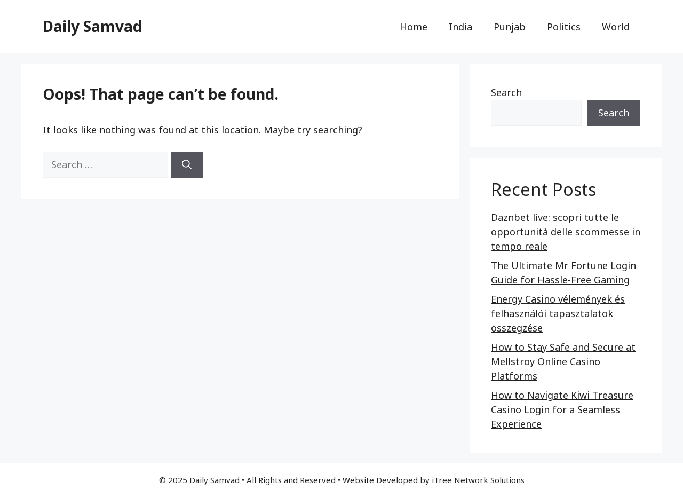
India (460, 26)
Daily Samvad (92, 26)
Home (413, 26)
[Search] (187, 165)
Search (506, 92)
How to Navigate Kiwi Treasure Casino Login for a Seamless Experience (562, 409)
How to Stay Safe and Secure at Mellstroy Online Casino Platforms (563, 361)
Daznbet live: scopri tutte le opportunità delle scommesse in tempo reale (565, 232)
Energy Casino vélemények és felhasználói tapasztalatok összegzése (558, 313)
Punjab (510, 26)
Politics (564, 26)
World (616, 26)
